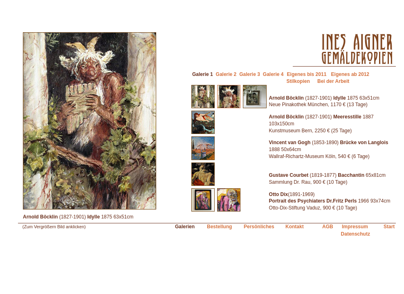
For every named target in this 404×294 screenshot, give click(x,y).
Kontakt (294, 226)
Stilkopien (298, 81)
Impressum (355, 226)
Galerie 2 (226, 74)
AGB (327, 226)
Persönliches (259, 226)
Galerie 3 (249, 74)
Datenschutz (355, 234)
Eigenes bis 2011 (307, 74)
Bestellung (219, 226)
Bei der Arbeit (333, 81)
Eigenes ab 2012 (350, 74)
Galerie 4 (273, 74)
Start (389, 226)
